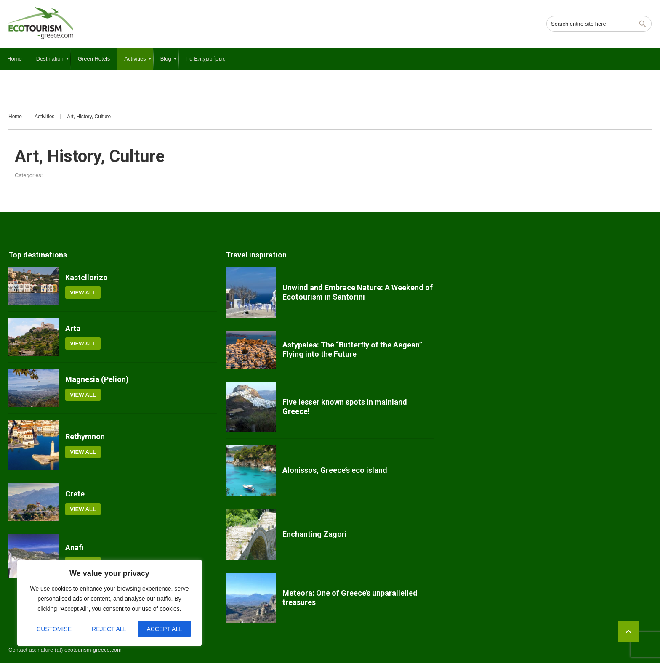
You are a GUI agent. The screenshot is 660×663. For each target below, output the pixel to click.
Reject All (109, 629)
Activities (44, 116)
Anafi (74, 547)
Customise (54, 629)
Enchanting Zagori (314, 534)
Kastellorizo (86, 277)
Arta (72, 328)
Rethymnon (85, 436)
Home (15, 116)
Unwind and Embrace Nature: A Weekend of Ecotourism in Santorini (357, 292)
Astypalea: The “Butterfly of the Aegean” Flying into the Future (352, 349)
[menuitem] (14, 59)
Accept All (164, 629)
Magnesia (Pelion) (97, 379)
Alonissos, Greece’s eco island (334, 470)
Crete (75, 493)
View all (83, 292)
